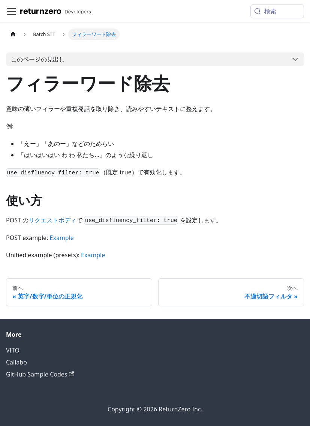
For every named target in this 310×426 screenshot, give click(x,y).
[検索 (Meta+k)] (277, 11)
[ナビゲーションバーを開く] (11, 11)
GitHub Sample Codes (40, 374)
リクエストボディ (52, 220)
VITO (12, 350)
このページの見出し (38, 59)
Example (62, 238)
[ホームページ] (13, 34)
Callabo (16, 362)
